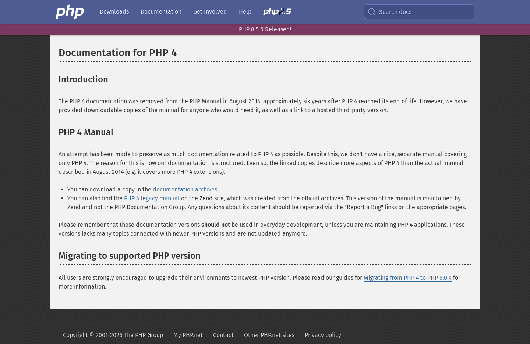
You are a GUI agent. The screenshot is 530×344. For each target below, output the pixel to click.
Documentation (161, 11)
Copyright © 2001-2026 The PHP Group (113, 335)
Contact (223, 335)
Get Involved (210, 11)
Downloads (114, 11)
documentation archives (185, 189)
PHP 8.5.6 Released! (265, 29)
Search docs (389, 11)
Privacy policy (323, 335)
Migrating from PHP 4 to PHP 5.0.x (408, 277)
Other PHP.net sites (269, 335)
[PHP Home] (70, 12)
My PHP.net (188, 335)
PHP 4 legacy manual (152, 198)
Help (245, 11)
